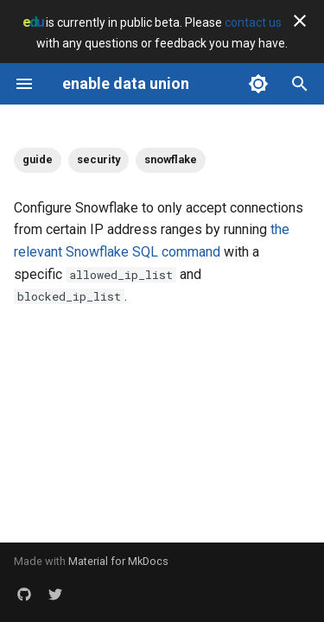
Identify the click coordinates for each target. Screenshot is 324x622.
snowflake (170, 159)
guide (37, 159)
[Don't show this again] (299, 20)
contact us (253, 22)
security (98, 159)
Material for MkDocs (118, 561)
